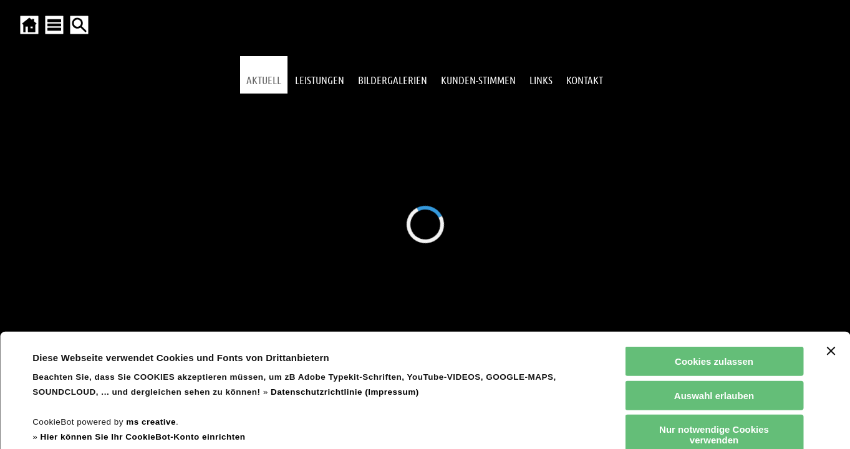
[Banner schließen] (830, 245)
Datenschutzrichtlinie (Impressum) (345, 286)
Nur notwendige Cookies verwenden (714, 328)
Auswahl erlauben (714, 289)
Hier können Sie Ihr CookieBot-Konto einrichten (142, 331)
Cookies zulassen (714, 255)
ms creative (151, 316)
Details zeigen (532, 424)
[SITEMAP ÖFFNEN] (54, 25)
